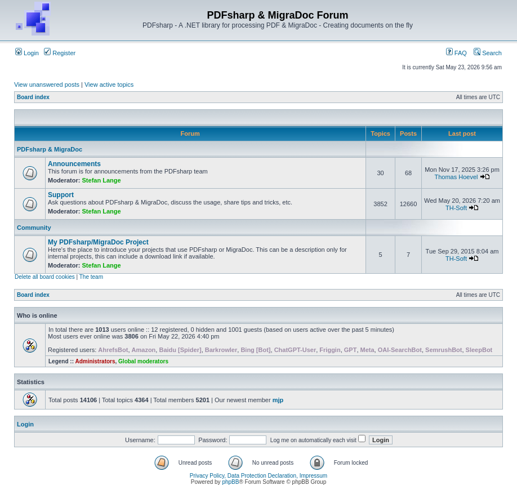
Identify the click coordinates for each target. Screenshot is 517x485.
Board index (33, 97)
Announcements (74, 164)
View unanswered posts (46, 84)
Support (61, 195)
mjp (278, 400)
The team (91, 277)
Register (59, 53)
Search (488, 53)
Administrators (95, 361)
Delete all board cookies (45, 277)
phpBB (230, 482)
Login (27, 53)
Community (34, 227)
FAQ (456, 53)
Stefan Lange (101, 180)
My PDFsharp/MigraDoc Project (98, 242)
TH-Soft (456, 207)
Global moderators (143, 361)
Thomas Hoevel (456, 176)
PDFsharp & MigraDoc (49, 149)
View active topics (108, 84)
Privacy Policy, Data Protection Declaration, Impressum (258, 476)
